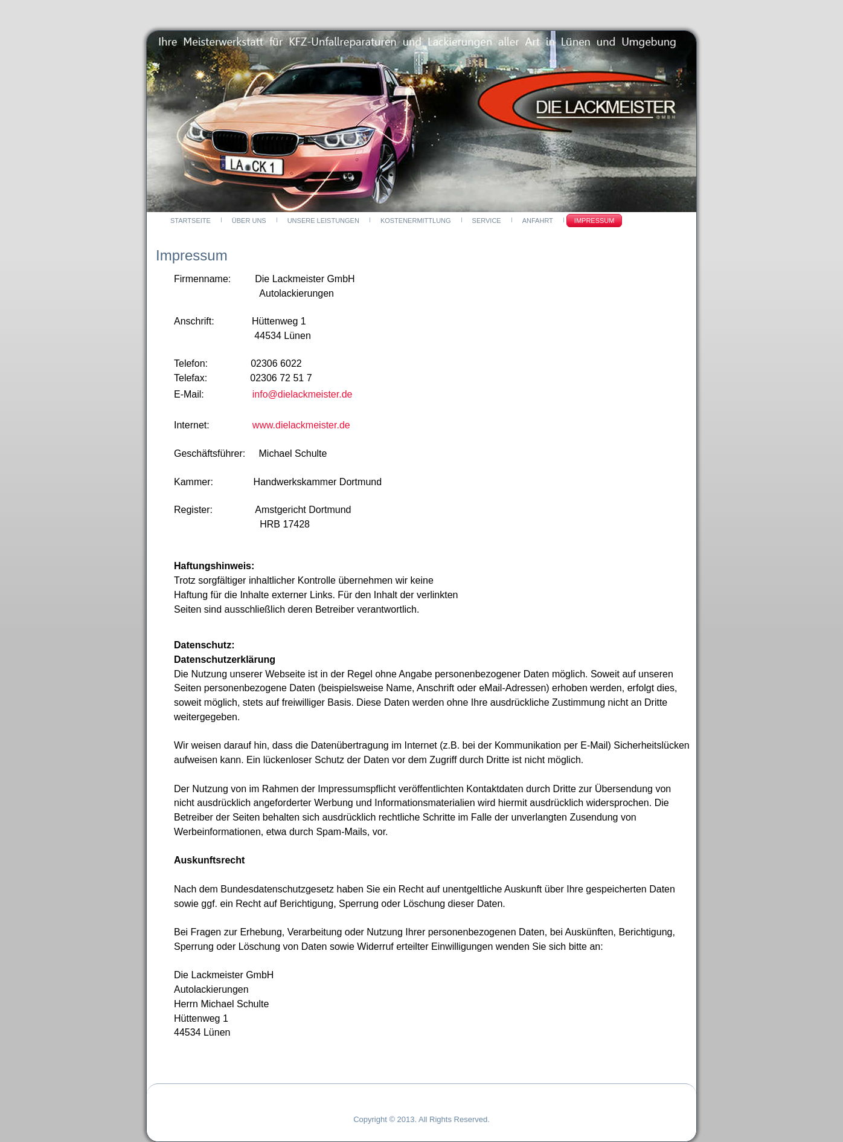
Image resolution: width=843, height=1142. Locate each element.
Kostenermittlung (415, 220)
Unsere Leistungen (323, 220)
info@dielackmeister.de (302, 394)
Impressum (594, 220)
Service (486, 220)
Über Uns (249, 220)
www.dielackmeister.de (301, 425)
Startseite (190, 220)
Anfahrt (537, 220)
